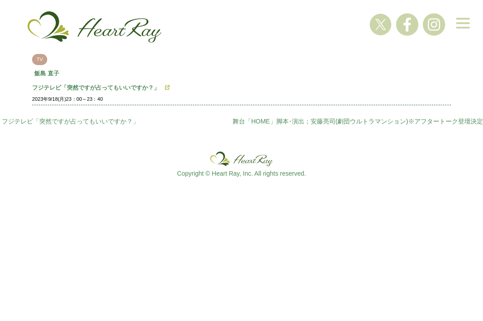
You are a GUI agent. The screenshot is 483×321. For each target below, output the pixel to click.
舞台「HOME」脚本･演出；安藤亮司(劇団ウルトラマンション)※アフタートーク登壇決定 (358, 121)
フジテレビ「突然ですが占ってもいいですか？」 (96, 87)
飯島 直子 (46, 73)
